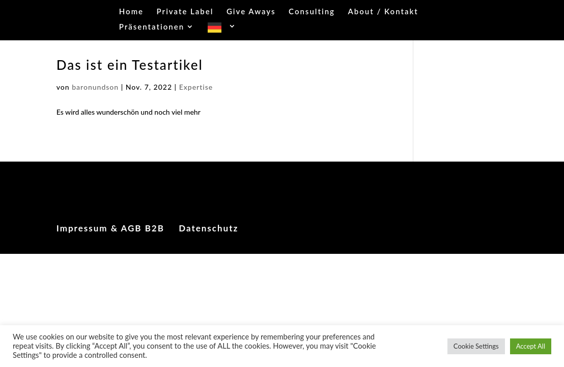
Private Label (185, 12)
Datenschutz (208, 228)
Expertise (196, 87)
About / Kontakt (383, 12)
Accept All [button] (530, 346)
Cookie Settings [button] (476, 346)
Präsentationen (151, 27)
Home (131, 12)
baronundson (95, 87)
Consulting (312, 12)
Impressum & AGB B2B (110, 228)
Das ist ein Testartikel (130, 65)
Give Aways (251, 12)
